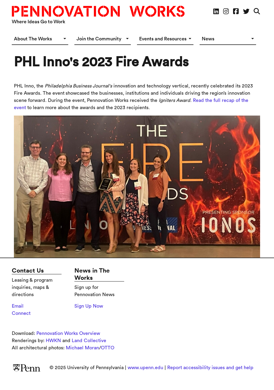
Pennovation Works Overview (68, 333)
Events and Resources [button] (163, 39)
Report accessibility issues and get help (210, 367)
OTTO (107, 347)
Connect (21, 313)
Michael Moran (82, 347)
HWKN (53, 340)
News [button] (208, 39)
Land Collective (89, 340)
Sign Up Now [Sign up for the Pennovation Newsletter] (88, 306)
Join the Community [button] (99, 39)
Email (18, 306)
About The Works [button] (33, 39)
